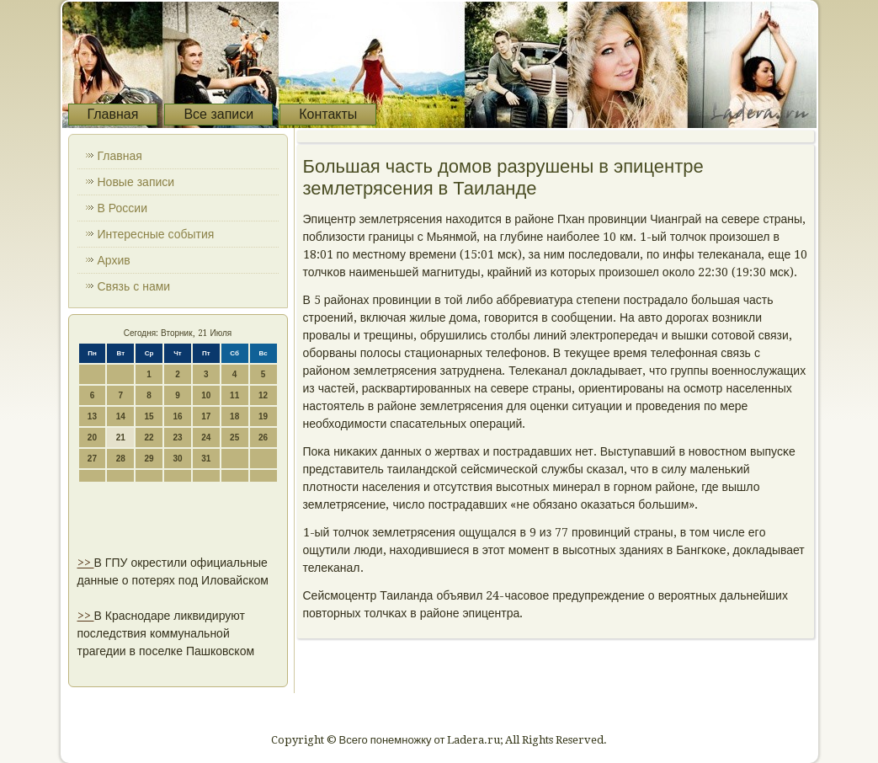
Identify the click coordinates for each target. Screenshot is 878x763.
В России (123, 208)
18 (234, 416)
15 (149, 416)
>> (85, 562)
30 (177, 458)
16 (177, 416)
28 (120, 458)
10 (205, 395)
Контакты (328, 114)
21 (120, 437)
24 (205, 437)
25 (234, 437)
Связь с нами (134, 286)
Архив (114, 260)
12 (263, 395)
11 (234, 395)
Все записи (218, 114)
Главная (113, 114)
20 (92, 437)
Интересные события (156, 234)
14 (120, 416)
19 (263, 416)
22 (149, 437)
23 (177, 437)
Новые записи (136, 182)
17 (205, 416)
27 (92, 458)
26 (263, 437)
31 (205, 458)
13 (92, 416)
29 (149, 458)
